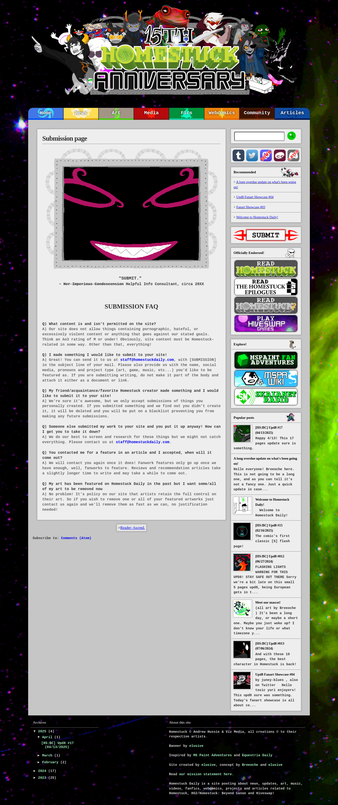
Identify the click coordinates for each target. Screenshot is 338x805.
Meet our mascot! (268, 602)
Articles (292, 113)
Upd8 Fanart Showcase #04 (275, 674)
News (81, 113)
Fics (186, 113)
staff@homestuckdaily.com (147, 360)
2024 (43, 771)
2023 (43, 778)
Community (257, 113)
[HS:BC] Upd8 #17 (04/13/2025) (57, 745)
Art (116, 113)
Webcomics (222, 113)
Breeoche (250, 765)
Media (151, 113)
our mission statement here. (206, 774)
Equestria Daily (257, 755)
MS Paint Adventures (212, 755)
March (48, 755)
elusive (196, 746)
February (51, 762)
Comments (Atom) (76, 538)
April (48, 737)
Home (46, 113)
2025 (43, 731)
